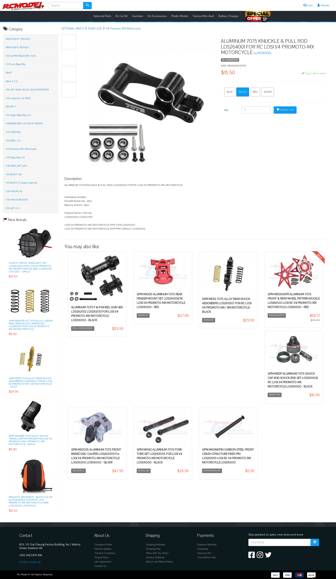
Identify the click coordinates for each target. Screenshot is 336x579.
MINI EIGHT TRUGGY (18, 39)
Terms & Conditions (104, 553)
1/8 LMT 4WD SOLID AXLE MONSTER (27, 89)
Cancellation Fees (206, 557)
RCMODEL (265, 53)
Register (323, 5)
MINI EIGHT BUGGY (17, 47)
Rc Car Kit (122, 16)
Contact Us (100, 566)
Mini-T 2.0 (12, 81)
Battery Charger (228, 16)
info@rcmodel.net (30, 562)
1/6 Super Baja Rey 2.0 (18, 115)
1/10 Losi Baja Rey (16, 64)
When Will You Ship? (157, 553)
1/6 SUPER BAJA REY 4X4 (21, 56)
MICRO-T (11, 106)
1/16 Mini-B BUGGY (17, 199)
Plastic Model (179, 16)
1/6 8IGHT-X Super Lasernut (21, 182)
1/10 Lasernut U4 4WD (18, 98)
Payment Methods (206, 544)
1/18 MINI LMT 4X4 (16, 166)
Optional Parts (102, 16)
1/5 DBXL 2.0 (13, 140)
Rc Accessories (157, 16)
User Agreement (102, 561)
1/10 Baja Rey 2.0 (15, 157)
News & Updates (102, 549)
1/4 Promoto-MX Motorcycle (123, 29)
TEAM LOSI (95, 29)
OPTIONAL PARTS (72, 29)
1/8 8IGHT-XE (14, 174)
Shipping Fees (153, 549)
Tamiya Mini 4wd (203, 16)
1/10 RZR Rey (13, 132)
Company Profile (103, 544)
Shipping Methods (155, 544)
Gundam (137, 16)
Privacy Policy (101, 557)
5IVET (9, 72)
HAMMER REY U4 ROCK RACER (24, 123)
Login (308, 5)
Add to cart (285, 110)
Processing (202, 549)
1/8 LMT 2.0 (12, 208)
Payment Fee (204, 553)
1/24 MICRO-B (14, 191)
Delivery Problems (155, 557)
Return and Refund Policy (159, 561)
